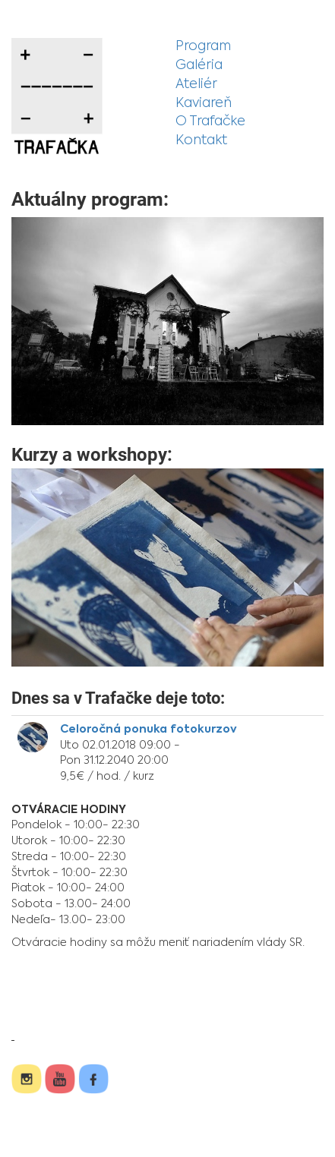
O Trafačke (210, 121)
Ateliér (196, 84)
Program (203, 46)
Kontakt (201, 140)
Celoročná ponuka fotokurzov (148, 729)
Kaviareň (203, 103)
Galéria (199, 65)
